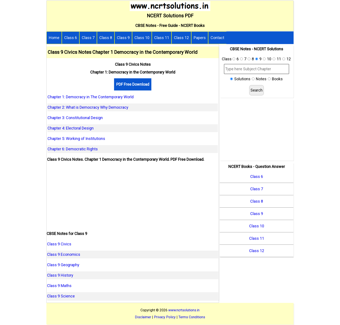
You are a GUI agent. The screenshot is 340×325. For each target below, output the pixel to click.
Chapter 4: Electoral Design (70, 128)
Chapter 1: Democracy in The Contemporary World (90, 97)
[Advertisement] (133, 197)
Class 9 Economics (63, 254)
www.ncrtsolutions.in (183, 310)
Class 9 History (60, 275)
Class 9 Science (61, 296)
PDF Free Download (132, 84)
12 (288, 59)
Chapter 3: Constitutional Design (75, 117)
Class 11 (161, 37)
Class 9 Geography (63, 265)
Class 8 (105, 37)
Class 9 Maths (59, 285)
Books (277, 79)
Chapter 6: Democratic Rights (72, 149)
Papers (200, 37)
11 (279, 59)
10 (269, 59)
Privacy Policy (165, 317)
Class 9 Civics (59, 244)
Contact (217, 37)
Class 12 (181, 37)
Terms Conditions (191, 317)
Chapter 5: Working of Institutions (76, 138)
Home (54, 37)
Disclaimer (143, 317)
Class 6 (70, 37)
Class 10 (141, 37)
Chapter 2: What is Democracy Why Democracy (87, 107)
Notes (261, 79)
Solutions (242, 79)
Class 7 (88, 37)
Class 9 (123, 37)
